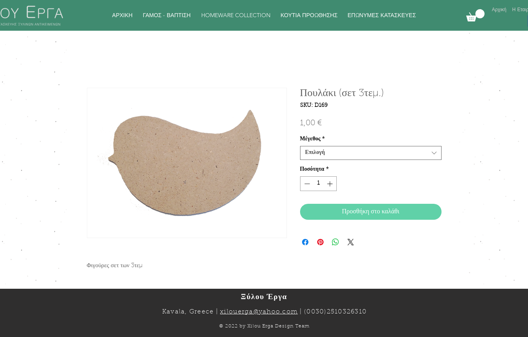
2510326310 (347, 312)
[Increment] (331, 184)
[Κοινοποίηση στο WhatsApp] (335, 242)
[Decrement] (306, 184)
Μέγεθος (312, 139)
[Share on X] (350, 242)
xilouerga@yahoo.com (259, 312)
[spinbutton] (318, 184)
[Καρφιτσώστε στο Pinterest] (320, 242)
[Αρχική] (499, 10)
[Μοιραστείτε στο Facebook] (305, 242)
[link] (475, 15)
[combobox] (371, 153)
